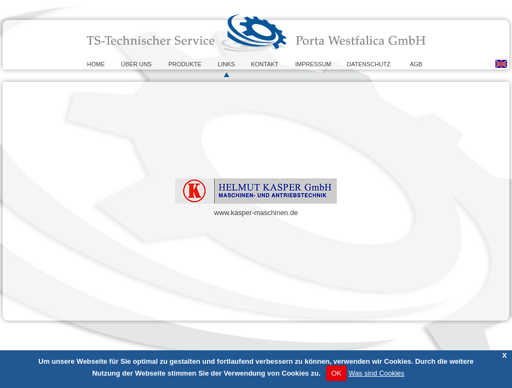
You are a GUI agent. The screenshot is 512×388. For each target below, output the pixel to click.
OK (336, 373)
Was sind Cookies (377, 373)
